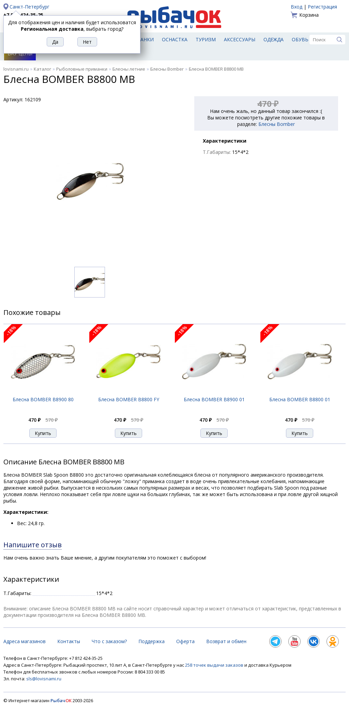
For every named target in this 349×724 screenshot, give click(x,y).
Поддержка (151, 641)
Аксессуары (239, 39)
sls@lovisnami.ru (43, 679)
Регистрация (322, 6)
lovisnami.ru (16, 69)
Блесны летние (128, 69)
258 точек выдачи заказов (214, 665)
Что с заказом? (109, 641)
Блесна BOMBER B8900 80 (43, 399)
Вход (296, 6)
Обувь (300, 39)
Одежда (273, 39)
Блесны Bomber (167, 69)
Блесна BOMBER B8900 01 (214, 399)
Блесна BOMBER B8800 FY (128, 399)
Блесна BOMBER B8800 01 (299, 399)
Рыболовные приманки (81, 69)
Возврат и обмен (226, 641)
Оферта (185, 641)
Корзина (309, 15)
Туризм (206, 39)
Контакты (68, 641)
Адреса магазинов (24, 641)
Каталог (42, 69)
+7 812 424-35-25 (23, 15)
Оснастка (174, 39)
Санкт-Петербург (29, 6)
